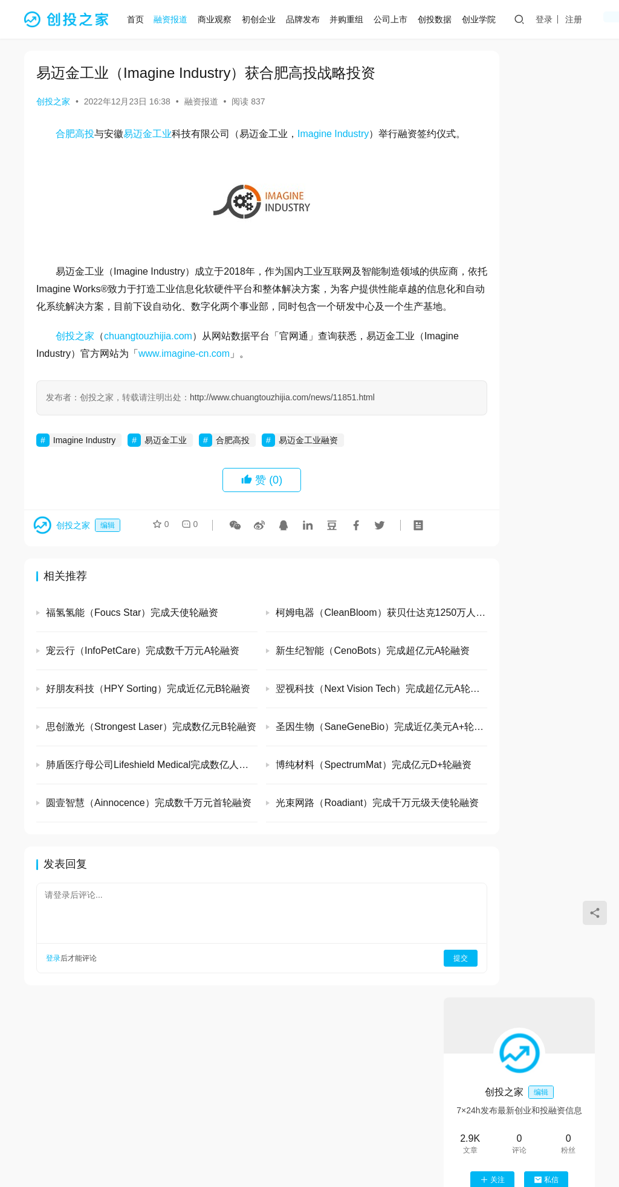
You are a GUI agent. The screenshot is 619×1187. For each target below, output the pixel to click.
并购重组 (352, 19)
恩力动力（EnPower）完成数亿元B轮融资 (551, 925)
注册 (578, 19)
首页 (140, 19)
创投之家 (53, 101)
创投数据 (439, 19)
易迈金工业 (147, 134)
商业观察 (219, 19)
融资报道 (176, 19)
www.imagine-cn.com (230, 388)
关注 (492, 233)
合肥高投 (75, 134)
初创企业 (263, 19)
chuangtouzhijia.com (148, 370)
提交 (393, 993)
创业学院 (484, 19)
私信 (546, 233)
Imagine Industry (333, 134)
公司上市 (395, 19)
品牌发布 (308, 19)
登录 (548, 19)
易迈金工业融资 (308, 474)
